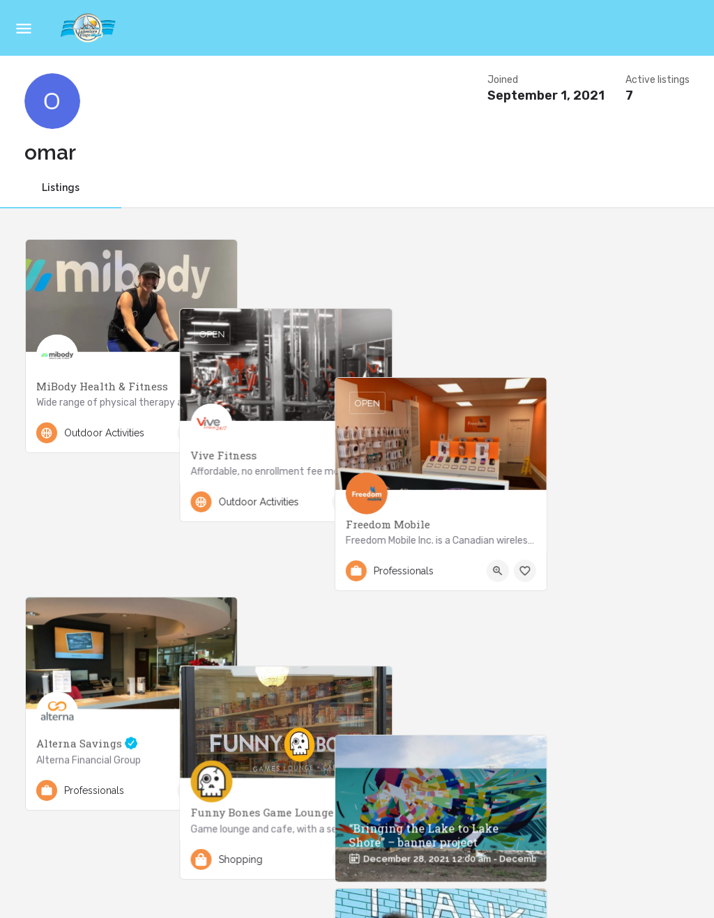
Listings (60, 187)
